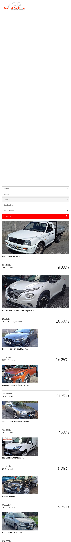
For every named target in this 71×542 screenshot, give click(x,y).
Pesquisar (35, 216)
